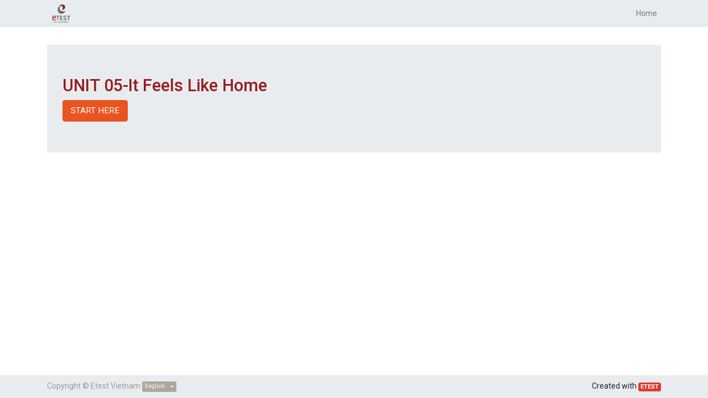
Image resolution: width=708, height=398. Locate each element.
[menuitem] (646, 13)
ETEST (650, 386)
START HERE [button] (95, 111)
